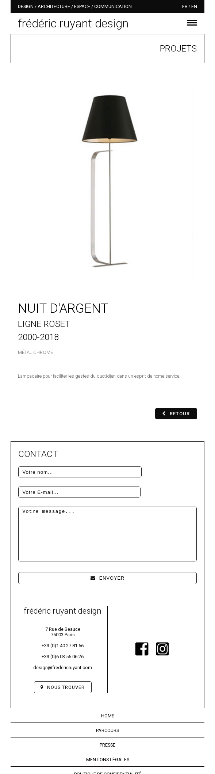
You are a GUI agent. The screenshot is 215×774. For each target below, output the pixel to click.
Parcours (107, 710)
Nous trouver (63, 667)
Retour (176, 413)
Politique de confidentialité (107, 754)
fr (185, 6)
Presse (107, 725)
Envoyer (108, 558)
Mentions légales (107, 739)
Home (107, 695)
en (194, 6)
